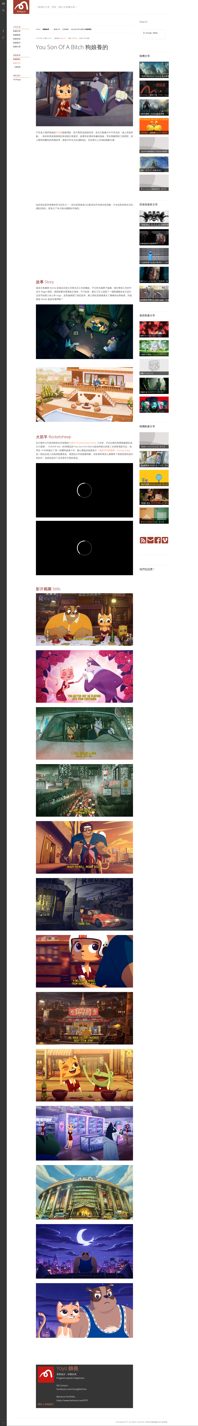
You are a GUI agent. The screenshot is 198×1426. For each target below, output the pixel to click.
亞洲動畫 (65, 29)
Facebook (3, 31)
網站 (40, 1404)
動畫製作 (17, 42)
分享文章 (17, 27)
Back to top (3, 1422)
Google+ (3, 37)
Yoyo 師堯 (67, 1368)
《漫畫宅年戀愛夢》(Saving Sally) (113, 450)
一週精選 (17, 67)
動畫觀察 (17, 35)
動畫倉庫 (17, 55)
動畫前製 (17, 38)
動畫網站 (17, 59)
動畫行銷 (17, 46)
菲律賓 (59, 132)
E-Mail (3, 3)
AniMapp (17, 79)
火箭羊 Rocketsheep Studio (83, 442)
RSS (3, 10)
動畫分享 (57, 29)
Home (38, 29)
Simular (154, 1422)
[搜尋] (150, 33)
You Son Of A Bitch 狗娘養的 (72, 47)
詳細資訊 (49, 1404)
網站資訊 (17, 75)
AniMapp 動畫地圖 (21, 7)
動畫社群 (17, 31)
